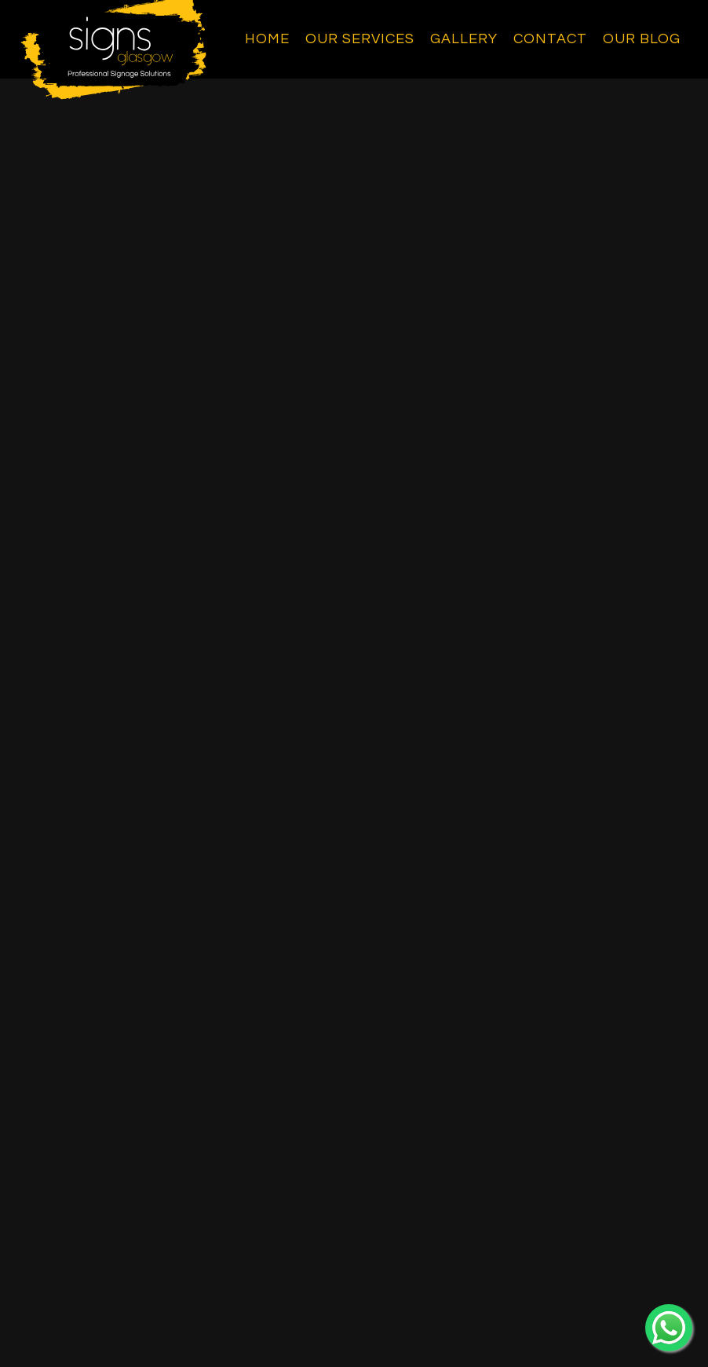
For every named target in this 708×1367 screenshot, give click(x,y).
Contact (550, 38)
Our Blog (642, 38)
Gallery (464, 38)
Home (267, 38)
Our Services (359, 38)
